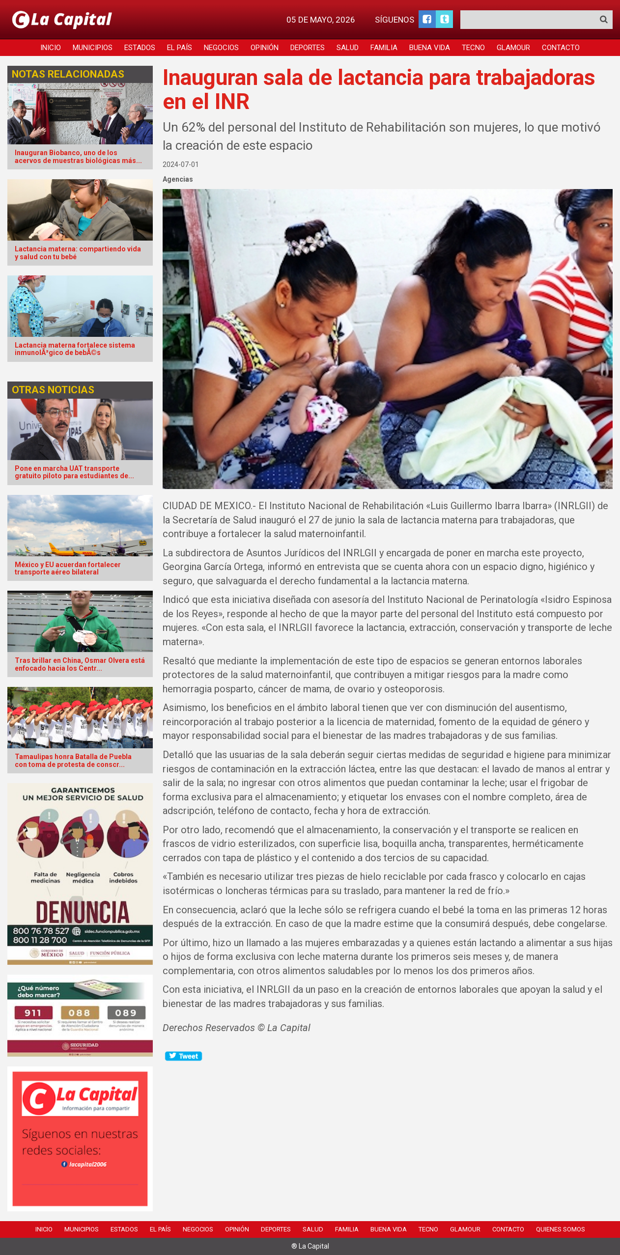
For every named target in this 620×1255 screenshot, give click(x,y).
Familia (383, 47)
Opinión (265, 47)
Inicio (50, 47)
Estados (139, 47)
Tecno (473, 47)
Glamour (513, 47)
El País (179, 47)
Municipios (93, 47)
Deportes (307, 47)
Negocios (221, 47)
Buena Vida (429, 47)
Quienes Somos (560, 1229)
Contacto (561, 47)
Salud (348, 47)
